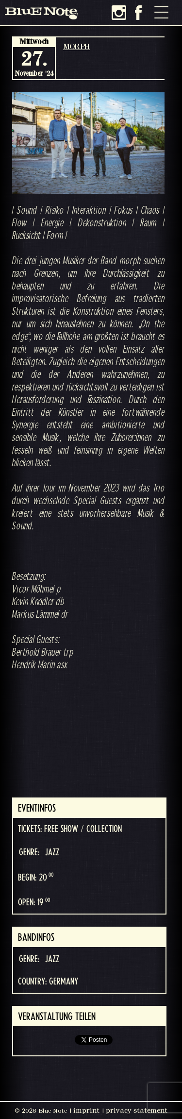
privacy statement (136, 1110)
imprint (86, 1110)
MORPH (76, 46)
